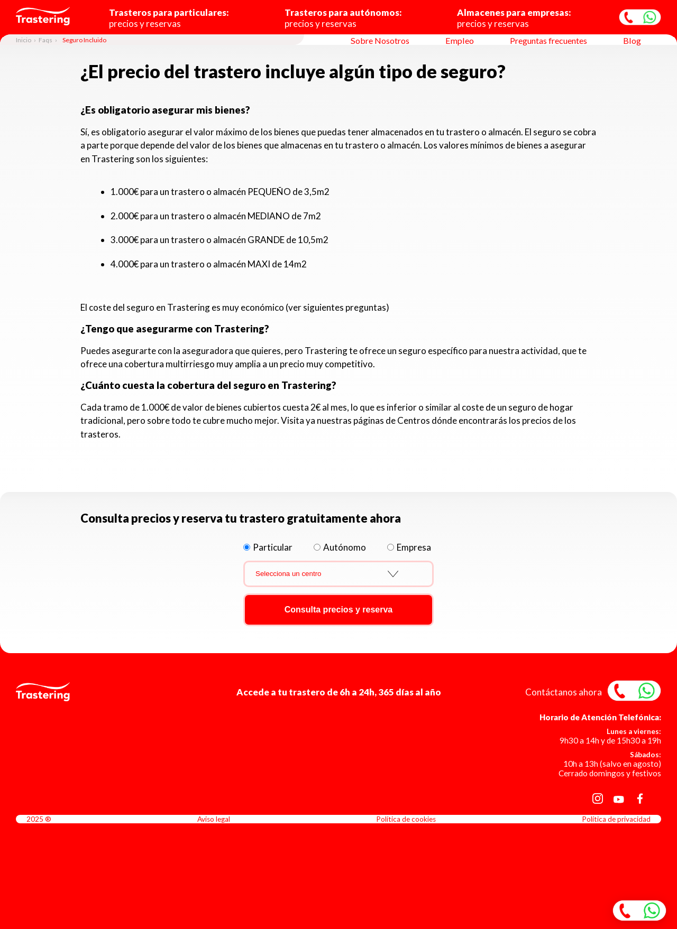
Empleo (459, 40)
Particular (272, 547)
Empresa (414, 547)
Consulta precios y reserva (339, 609)
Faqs (45, 40)
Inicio (23, 40)
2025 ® (38, 819)
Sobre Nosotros (380, 40)
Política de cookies (406, 819)
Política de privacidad (616, 819)
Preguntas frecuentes (548, 40)
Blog (632, 40)
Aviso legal (213, 819)
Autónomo (344, 547)
